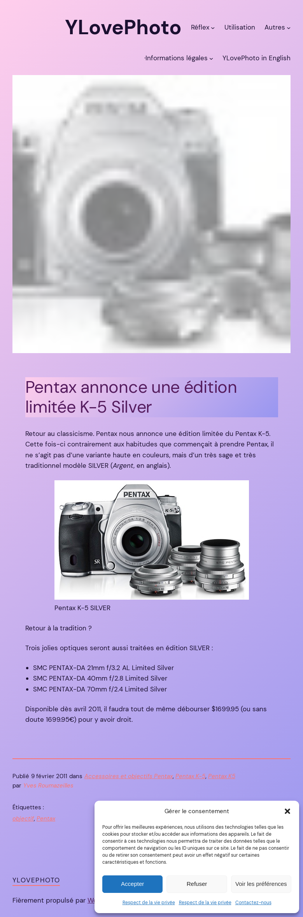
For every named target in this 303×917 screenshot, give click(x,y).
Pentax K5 (221, 776)
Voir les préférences (261, 883)
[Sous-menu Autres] (289, 28)
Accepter (132, 883)
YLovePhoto (36, 880)
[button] (287, 811)
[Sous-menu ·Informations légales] (211, 58)
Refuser (197, 883)
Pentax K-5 (190, 776)
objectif (23, 818)
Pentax (46, 818)
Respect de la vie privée (149, 903)
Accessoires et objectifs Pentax (128, 776)
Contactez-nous (253, 903)
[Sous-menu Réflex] (213, 28)
